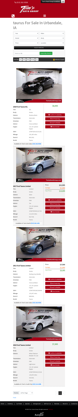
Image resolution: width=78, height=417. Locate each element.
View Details (55, 127)
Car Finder (19, 404)
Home (2, 404)
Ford (14, 397)
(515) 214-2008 (36, 384)
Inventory (10, 404)
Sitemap (50, 409)
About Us (65, 404)
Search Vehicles (39, 48)
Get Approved (36, 404)
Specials (27, 404)
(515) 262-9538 (36, 144)
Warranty (56, 404)
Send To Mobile (55, 123)
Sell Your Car (47, 404)
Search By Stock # (45, 53)
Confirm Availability (55, 115)
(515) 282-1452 (35, 223)
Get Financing (55, 119)
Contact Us (74, 404)
